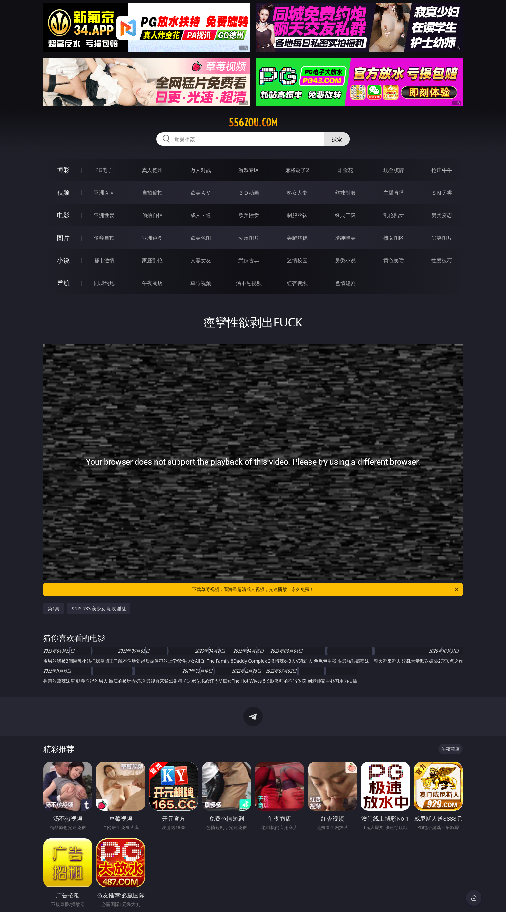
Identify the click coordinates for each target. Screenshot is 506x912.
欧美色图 (200, 237)
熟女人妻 (297, 192)
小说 (63, 260)
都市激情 (104, 260)
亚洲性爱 (104, 215)
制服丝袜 (297, 215)
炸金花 (345, 170)
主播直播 (393, 192)
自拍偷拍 (152, 192)
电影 (63, 215)
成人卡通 (200, 215)
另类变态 (441, 215)
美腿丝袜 (297, 237)
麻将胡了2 (297, 170)
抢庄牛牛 (441, 170)
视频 (63, 192)
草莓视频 (200, 282)
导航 (63, 282)
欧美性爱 (248, 215)
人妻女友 (200, 260)
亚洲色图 (152, 237)
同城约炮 (104, 282)
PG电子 (104, 170)
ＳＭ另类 (441, 192)
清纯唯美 (345, 237)
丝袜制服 (345, 192)
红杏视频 (297, 282)
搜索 (337, 139)
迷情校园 (297, 260)
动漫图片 (248, 237)
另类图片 (441, 237)
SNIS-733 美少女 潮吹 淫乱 (99, 609)
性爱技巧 (441, 260)
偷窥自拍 (104, 237)
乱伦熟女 (393, 215)
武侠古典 (248, 260)
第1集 (53, 609)
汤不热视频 (249, 282)
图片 (63, 237)
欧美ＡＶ (200, 192)
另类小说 (345, 260)
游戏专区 (248, 170)
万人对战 (200, 170)
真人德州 (152, 170)
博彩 (63, 169)
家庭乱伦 (152, 260)
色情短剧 (345, 282)
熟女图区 (393, 237)
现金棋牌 (393, 170)
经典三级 (345, 215)
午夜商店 (152, 282)
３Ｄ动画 (248, 192)
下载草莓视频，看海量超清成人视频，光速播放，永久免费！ (326, 589)
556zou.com (253, 122)
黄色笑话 (393, 260)
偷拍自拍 (152, 215)
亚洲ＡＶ (104, 192)
